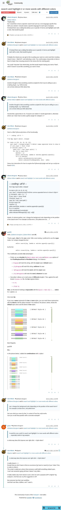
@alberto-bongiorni (17, 234)
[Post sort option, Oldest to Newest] (46, 12)
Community (18, 3)
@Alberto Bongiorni (21, 42)
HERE (13, 165)
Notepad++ (36, 495)
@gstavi (18, 450)
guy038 (9, 232)
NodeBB (29, 497)
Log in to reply (53, 12)
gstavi (9, 425)
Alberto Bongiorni (12, 17)
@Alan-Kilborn (11, 20)
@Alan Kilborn (22, 17)
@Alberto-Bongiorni (13, 45)
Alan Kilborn (10, 42)
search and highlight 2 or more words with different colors (41, 45)
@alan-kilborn (27, 234)
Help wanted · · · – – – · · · (8, 12)
